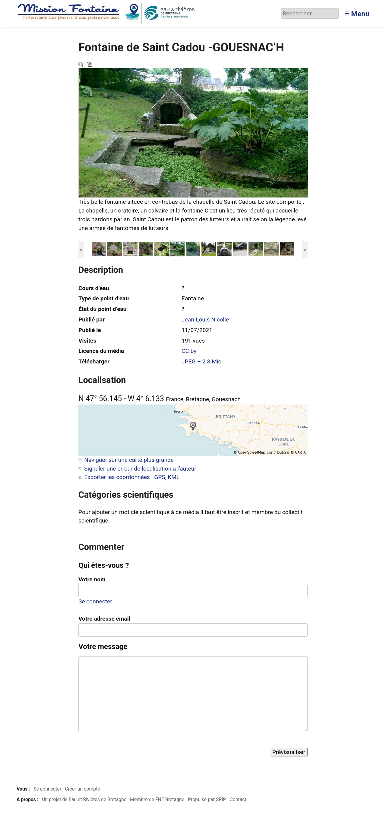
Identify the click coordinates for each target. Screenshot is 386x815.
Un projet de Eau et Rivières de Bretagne (84, 799)
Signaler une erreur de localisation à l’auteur (140, 468)
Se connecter (95, 601)
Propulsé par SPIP (207, 799)
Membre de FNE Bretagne (157, 799)
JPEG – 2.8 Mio (202, 361)
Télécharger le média (90, 65)
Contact (237, 799)
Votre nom (92, 579)
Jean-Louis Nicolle (205, 319)
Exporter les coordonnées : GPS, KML (131, 477)
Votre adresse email (104, 618)
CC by (189, 350)
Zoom (81, 65)
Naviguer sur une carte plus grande (129, 459)
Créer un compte (82, 789)
